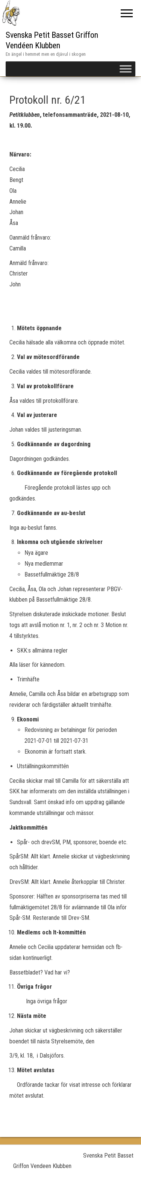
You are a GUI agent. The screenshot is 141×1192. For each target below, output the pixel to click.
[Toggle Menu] (126, 68)
